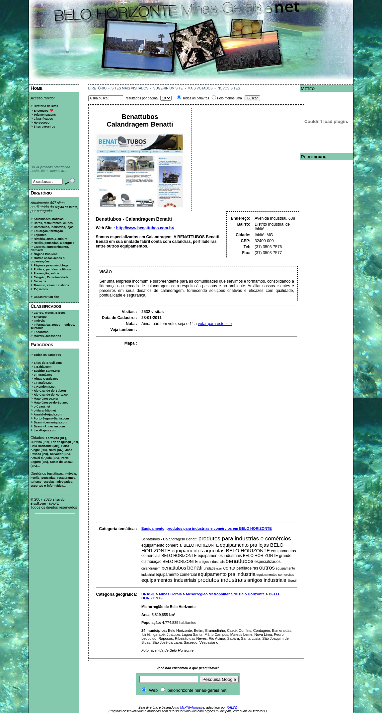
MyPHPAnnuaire (192, 707)
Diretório (41, 192)
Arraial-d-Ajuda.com (48, 414)
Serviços (40, 281)
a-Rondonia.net (44, 386)
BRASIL (148, 594)
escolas (48, 481)
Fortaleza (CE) (56, 438)
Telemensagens (45, 114)
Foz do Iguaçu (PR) (64, 442)
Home (36, 88)
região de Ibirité (66, 207)
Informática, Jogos (47, 324)
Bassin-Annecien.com (49, 426)
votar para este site (215, 323)
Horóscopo (41, 122)
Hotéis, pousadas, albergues (54, 243)
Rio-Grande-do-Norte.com (52, 394)
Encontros (41, 110)
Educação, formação (48, 231)
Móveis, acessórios (47, 336)
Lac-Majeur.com (45, 430)
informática (55, 485)
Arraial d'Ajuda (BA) (45, 458)
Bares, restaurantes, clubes (53, 223)
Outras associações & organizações (48, 259)
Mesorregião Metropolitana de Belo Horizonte (225, 594)
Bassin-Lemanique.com (50, 422)
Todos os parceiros (47, 354)
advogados (64, 481)
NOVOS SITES (228, 88)
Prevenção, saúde (46, 273)
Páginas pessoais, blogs (51, 265)
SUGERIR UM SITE (168, 88)
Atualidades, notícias (48, 219)
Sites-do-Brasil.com (48, 362)
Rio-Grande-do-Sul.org (50, 390)
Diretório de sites (46, 106)
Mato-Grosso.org (46, 398)
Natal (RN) (56, 450)
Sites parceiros (44, 126)
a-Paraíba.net (43, 382)
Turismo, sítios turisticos (51, 285)
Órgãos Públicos (45, 254)
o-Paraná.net (43, 374)
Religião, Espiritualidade (51, 277)
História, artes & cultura (50, 239)
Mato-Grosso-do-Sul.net (51, 402)
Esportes (40, 235)
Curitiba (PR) (40, 442)
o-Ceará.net (42, 406)
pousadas (48, 477)
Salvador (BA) (60, 454)
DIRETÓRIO (97, 88)
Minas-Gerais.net (46, 378)
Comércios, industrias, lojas (53, 227)
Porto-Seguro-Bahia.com (51, 418)
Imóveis (39, 320)
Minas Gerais (170, 594)
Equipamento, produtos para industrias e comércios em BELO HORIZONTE (206, 528)
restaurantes (66, 477)
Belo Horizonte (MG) (45, 446)
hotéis (35, 477)
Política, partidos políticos (52, 269)
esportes (37, 485)
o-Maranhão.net (45, 410)
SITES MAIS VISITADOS (130, 88)
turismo (36, 481)
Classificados (43, 118)
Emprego (40, 316)
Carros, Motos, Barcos (49, 312)
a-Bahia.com (42, 366)
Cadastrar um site (46, 297)
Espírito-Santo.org (47, 370)
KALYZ (54, 503)
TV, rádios (41, 289)
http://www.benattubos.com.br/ (145, 228)
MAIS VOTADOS (200, 88)
